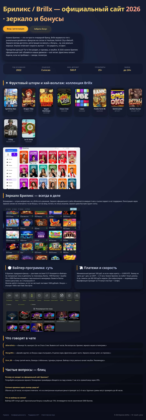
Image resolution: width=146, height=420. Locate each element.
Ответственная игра (48, 415)
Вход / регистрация (15, 29)
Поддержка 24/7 (33, 415)
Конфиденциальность (18, 415)
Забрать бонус (40, 29)
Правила (6, 415)
